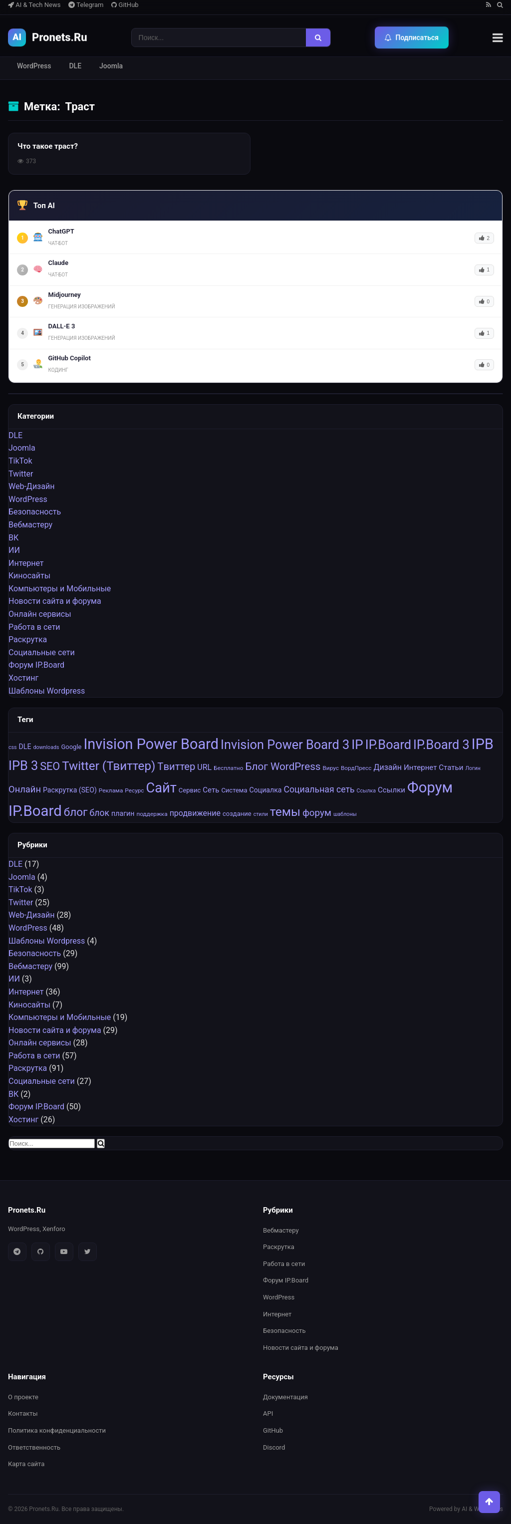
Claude (58, 262)
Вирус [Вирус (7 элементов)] (330, 767)
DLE (75, 66)
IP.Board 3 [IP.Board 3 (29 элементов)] (441, 744)
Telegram (85, 4)
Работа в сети (34, 627)
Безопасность (34, 511)
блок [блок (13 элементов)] (100, 813)
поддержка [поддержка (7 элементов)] (151, 813)
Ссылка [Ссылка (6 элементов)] (366, 790)
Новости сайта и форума (54, 601)
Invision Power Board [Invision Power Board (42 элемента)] (151, 744)
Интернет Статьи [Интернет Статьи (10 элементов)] (433, 767)
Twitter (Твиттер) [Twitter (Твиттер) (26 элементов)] (108, 766)
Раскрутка (27, 639)
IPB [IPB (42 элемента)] (483, 744)
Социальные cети (41, 652)
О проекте (23, 1397)
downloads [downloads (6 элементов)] (46, 747)
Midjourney (64, 294)
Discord (274, 1447)
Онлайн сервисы (39, 614)
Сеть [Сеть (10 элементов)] (211, 789)
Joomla (111, 66)
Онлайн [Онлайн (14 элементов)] (24, 789)
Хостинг (23, 678)
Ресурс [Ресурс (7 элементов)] (134, 790)
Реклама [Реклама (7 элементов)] (111, 790)
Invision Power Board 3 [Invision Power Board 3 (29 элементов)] (285, 744)
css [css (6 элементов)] (12, 747)
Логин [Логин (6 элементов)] (473, 768)
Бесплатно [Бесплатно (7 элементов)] (228, 767)
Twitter (20, 474)
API (268, 1414)
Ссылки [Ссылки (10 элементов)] (391, 789)
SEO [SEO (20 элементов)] (50, 766)
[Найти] (318, 37)
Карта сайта (26, 1464)
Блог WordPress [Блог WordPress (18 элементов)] (282, 766)
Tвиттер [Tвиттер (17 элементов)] (176, 766)
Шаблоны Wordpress (46, 691)
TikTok (20, 461)
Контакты (23, 1414)
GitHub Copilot (69, 358)
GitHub (124, 4)
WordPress (34, 66)
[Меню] (498, 37)
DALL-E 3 (61, 326)
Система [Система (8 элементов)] (234, 790)
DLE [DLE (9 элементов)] (25, 747)
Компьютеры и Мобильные (59, 588)
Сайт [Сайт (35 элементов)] (161, 788)
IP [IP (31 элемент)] (357, 744)
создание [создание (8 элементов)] (237, 813)
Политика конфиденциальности (57, 1430)
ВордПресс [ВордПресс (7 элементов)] (356, 767)
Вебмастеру (30, 524)
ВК (13, 537)
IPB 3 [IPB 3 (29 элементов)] (23, 765)
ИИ (14, 550)
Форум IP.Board (36, 665)
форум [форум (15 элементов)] (316, 812)
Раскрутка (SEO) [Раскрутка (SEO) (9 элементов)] (70, 790)
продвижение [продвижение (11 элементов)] (195, 813)
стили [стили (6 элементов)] (261, 814)
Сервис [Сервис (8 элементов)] (190, 790)
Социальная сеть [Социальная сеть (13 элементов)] (319, 789)
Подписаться (412, 37)
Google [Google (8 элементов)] (71, 747)
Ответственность (34, 1447)
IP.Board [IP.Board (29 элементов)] (388, 744)
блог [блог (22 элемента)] (76, 812)
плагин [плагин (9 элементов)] (122, 813)
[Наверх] (488, 1501)
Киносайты (29, 575)
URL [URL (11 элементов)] (204, 767)
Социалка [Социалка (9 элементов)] (265, 790)
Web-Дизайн (31, 486)
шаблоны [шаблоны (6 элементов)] (345, 814)
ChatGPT (61, 231)
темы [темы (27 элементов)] (285, 811)
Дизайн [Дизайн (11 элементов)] (387, 767)
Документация (285, 1397)
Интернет (26, 563)
